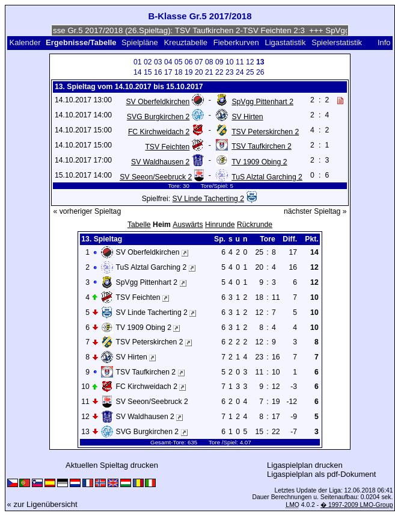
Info (384, 42)
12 (250, 62)
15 (148, 72)
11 (240, 62)
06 (189, 62)
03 (158, 62)
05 (178, 62)
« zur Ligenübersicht (42, 504)
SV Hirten (247, 117)
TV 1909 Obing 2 (259, 162)
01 (137, 62)
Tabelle (139, 224)
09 (219, 62)
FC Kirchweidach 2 (159, 132)
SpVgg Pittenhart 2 (262, 102)
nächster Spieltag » (315, 211)
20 (199, 72)
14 (137, 72)
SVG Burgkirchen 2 (158, 117)
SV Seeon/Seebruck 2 (156, 177)
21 (209, 72)
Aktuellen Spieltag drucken (112, 465)
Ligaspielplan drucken (305, 465)
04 (168, 62)
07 (199, 62)
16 (158, 72)
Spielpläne (139, 42)
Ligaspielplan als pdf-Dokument (321, 474)
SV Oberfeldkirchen (157, 102)
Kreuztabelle (185, 42)
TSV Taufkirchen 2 (261, 146)
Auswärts (188, 224)
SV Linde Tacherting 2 (208, 198)
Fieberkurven (236, 42)
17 (168, 72)
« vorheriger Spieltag (87, 211)
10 (229, 62)
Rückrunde (254, 224)
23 (229, 72)
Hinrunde (220, 224)
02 (148, 62)
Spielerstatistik (337, 42)
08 (209, 62)
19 (189, 72)
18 (178, 72)
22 (219, 72)
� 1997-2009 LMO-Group (356, 505)
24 (240, 72)
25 (250, 72)
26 (260, 72)
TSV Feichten (167, 147)
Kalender (24, 42)
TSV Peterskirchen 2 (265, 132)
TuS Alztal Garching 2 (266, 177)
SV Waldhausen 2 (160, 162)
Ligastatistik (285, 42)
